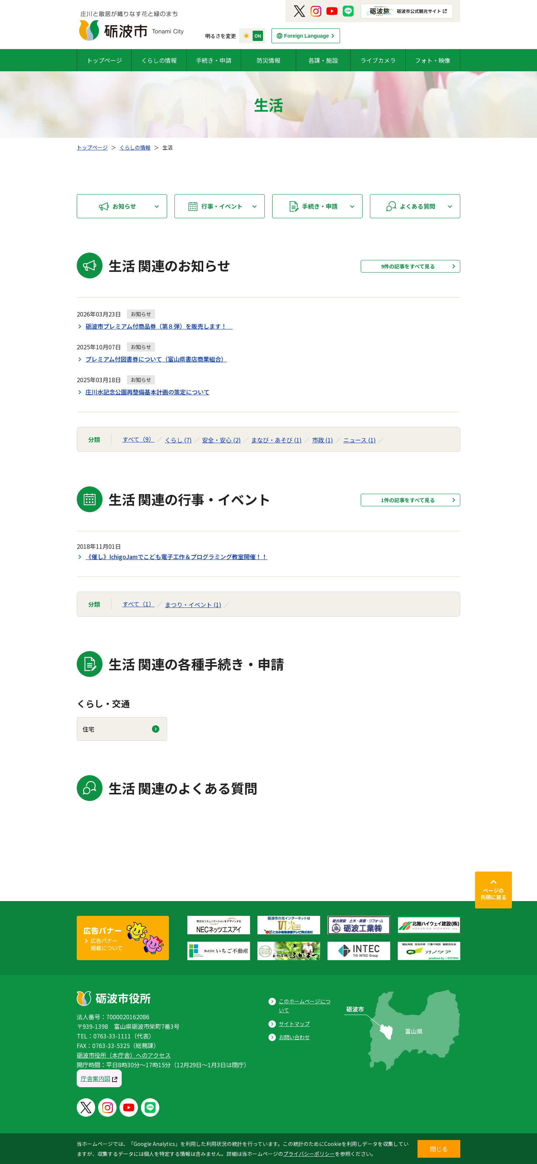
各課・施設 (323, 60)
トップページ (104, 60)
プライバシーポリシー (309, 1153)
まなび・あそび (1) (276, 439)
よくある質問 (417, 206)
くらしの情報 (159, 60)
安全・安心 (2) (221, 439)
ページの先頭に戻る (493, 894)
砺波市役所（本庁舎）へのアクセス (124, 1055)
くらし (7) (178, 439)
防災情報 (268, 60)
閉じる (439, 1148)
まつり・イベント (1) (193, 604)
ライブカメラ (378, 60)
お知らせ (124, 206)
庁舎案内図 (95, 1078)
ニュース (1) (359, 439)
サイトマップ (294, 1023)
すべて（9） (138, 439)
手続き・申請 (213, 60)
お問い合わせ (294, 1037)
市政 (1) (322, 439)
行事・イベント (222, 206)
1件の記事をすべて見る (408, 500)
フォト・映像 (432, 60)
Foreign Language (306, 36)
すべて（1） (138, 603)
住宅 (88, 729)
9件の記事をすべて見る (408, 266)
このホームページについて (304, 1005)
